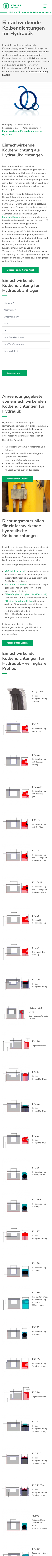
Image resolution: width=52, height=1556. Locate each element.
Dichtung (38, 48)
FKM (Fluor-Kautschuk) (15, 584)
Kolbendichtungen (11, 217)
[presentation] (23, 363)
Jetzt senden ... (14, 373)
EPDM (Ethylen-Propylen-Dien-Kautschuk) (25, 594)
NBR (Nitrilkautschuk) (15, 571)
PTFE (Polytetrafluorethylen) (18, 601)
